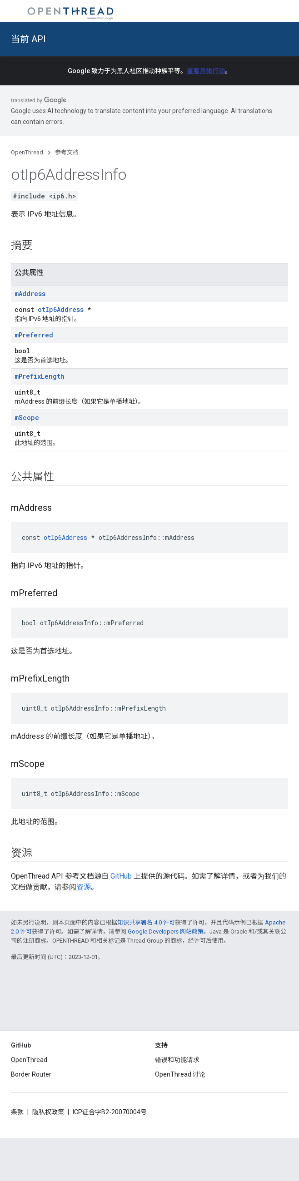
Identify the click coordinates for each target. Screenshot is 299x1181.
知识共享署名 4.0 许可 (146, 922)
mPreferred (34, 335)
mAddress (30, 293)
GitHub (121, 876)
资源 (83, 887)
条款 (17, 1112)
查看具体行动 (206, 70)
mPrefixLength (40, 376)
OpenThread (27, 152)
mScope (27, 417)
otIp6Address (61, 309)
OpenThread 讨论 (180, 1074)
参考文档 (67, 152)
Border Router (31, 1074)
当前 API (28, 39)
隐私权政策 (48, 1112)
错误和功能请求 (177, 1059)
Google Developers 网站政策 (166, 931)
